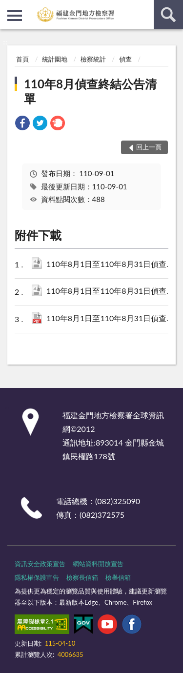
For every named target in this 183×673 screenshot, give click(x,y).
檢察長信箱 (82, 577)
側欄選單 (14, 15)
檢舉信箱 (118, 577)
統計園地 (54, 59)
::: (7, 7)
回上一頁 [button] (149, 147)
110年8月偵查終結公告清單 (90, 91)
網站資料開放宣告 (98, 564)
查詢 (168, 14)
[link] (22, 124)
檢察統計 (93, 59)
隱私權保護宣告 (37, 577)
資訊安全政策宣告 (40, 564)
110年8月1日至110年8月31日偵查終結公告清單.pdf (111, 319)
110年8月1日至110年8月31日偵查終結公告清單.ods (111, 291)
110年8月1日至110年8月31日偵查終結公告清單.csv (111, 264)
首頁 (22, 59)
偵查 (125, 59)
